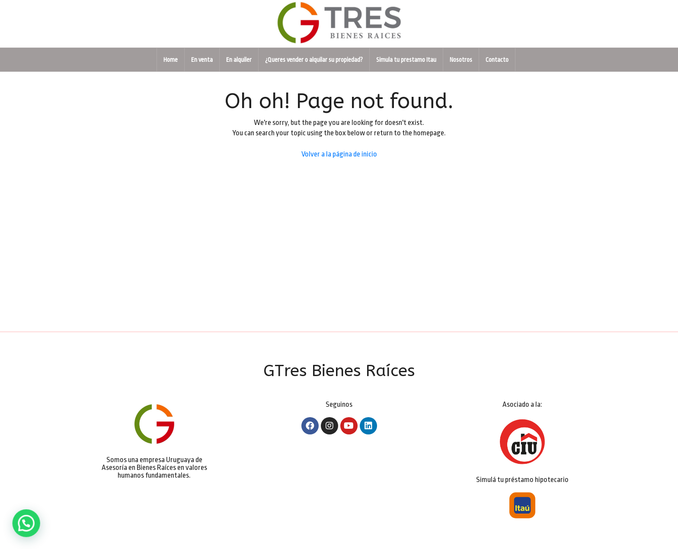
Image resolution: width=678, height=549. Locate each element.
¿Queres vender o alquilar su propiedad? (314, 59)
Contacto (497, 59)
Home (170, 59)
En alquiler (239, 59)
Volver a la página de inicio (339, 154)
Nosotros (461, 59)
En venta (202, 59)
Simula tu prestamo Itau (406, 59)
